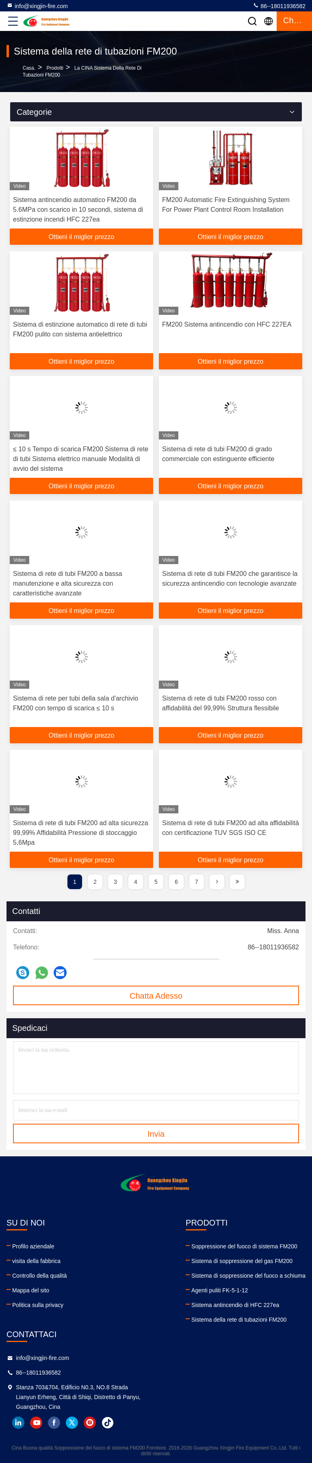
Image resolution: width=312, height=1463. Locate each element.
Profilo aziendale (33, 1246)
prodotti (54, 68)
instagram (90, 1423)
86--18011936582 (279, 5)
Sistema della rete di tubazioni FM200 (238, 1319)
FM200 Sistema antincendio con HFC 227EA (226, 324)
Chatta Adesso (156, 995)
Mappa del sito (30, 1290)
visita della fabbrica (36, 1261)
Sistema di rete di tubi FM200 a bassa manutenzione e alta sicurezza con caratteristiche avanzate (67, 583)
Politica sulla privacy (37, 1305)
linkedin (18, 1423)
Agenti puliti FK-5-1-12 (219, 1290)
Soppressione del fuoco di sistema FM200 (244, 1246)
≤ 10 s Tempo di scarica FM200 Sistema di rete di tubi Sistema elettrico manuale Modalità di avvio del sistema (80, 459)
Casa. (29, 68)
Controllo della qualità (39, 1275)
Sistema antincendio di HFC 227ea (235, 1305)
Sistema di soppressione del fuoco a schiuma (248, 1275)
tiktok (108, 1423)
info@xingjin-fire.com (37, 5)
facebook (54, 1423)
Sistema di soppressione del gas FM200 (241, 1261)
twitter (72, 1423)
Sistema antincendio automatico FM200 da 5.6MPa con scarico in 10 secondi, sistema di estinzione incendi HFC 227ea (78, 209)
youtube (36, 1423)
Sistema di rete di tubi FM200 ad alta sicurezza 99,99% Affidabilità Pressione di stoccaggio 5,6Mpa (80, 832)
